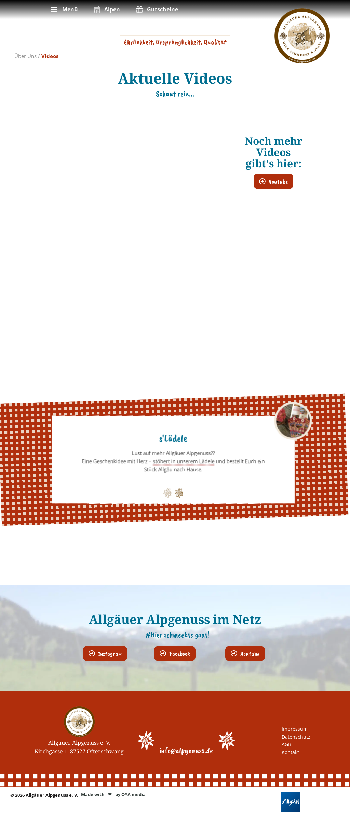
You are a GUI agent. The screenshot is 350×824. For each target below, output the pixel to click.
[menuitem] (64, 9)
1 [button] (166, 491)
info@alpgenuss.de (186, 750)
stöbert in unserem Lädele (183, 461)
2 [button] (177, 491)
